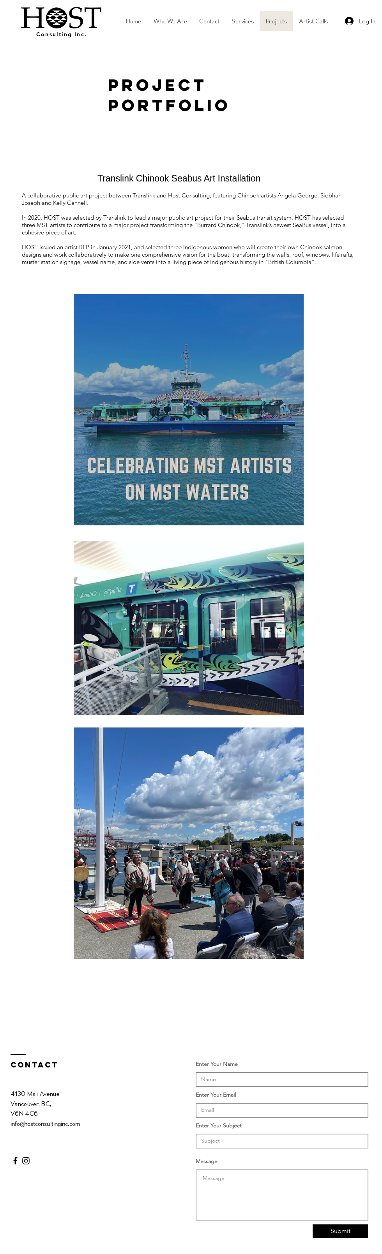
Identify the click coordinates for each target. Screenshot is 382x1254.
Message (207, 1161)
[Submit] (340, 1231)
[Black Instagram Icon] (26, 1161)
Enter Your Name (217, 1064)
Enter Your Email (216, 1094)
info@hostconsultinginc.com (45, 1123)
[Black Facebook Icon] (15, 1161)
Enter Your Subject (219, 1125)
